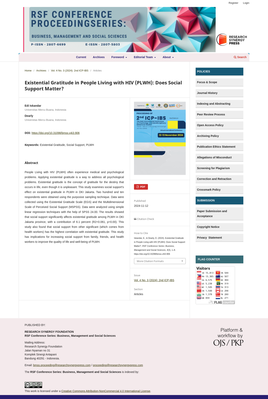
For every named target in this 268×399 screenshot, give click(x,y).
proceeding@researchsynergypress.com (118, 365)
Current (81, 57)
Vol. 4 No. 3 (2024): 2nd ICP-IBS (69, 70)
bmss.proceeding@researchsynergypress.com (62, 365)
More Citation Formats (150, 261)
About (167, 57)
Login (246, 2)
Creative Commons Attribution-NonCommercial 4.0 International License (105, 391)
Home (28, 70)
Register (233, 2)
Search (240, 57)
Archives (99, 57)
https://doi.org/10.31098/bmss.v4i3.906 (56, 133)
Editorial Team (143, 57)
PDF (142, 186)
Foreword (118, 57)
